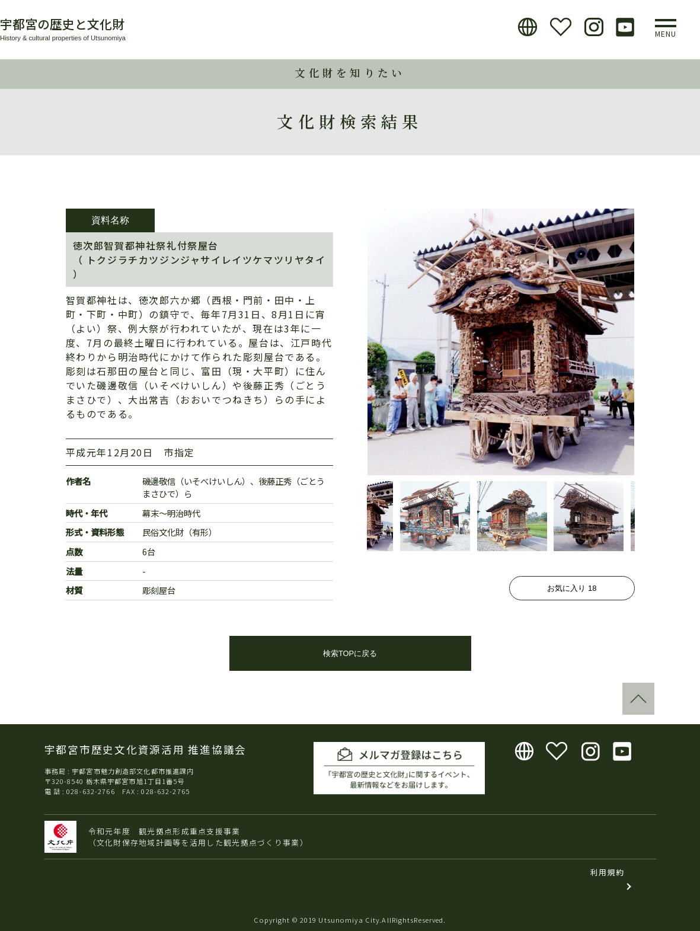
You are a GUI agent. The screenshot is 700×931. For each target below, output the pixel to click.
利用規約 (607, 872)
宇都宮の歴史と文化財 (62, 24)
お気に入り (571, 588)
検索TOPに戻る (350, 653)
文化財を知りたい (350, 72)
